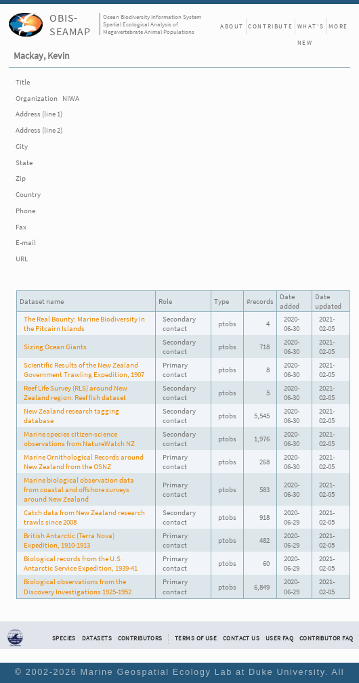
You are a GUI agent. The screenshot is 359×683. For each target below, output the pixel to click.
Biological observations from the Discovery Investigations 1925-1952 (77, 586)
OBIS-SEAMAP (70, 24)
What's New (310, 28)
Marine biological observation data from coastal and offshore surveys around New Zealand (79, 489)
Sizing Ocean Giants (55, 346)
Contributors (140, 638)
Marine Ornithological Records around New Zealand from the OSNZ (84, 461)
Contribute (270, 26)
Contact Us (241, 638)
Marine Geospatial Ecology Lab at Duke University (203, 672)
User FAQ (279, 638)
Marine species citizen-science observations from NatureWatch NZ (79, 438)
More (338, 26)
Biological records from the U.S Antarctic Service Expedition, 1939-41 (81, 563)
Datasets (97, 638)
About (232, 26)
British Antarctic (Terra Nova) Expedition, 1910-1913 (69, 540)
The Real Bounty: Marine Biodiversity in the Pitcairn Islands (84, 323)
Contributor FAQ (326, 638)
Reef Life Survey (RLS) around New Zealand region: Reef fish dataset (75, 392)
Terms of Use (196, 638)
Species (64, 638)
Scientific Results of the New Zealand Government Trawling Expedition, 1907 (84, 369)
